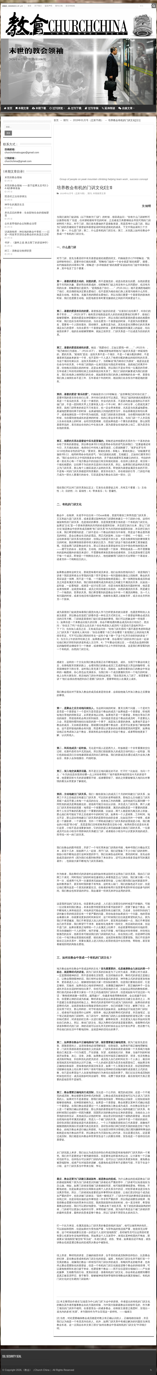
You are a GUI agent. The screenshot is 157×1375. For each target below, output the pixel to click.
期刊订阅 (59, 6)
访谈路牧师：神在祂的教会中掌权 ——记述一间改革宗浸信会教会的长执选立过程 (27, 233)
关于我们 (38, 6)
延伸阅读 (108, 108)
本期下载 (39, 108)
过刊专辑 (91, 108)
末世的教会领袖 (13, 177)
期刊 (65, 120)
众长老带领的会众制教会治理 (20, 223)
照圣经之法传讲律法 (16, 196)
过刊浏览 (56, 108)
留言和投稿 (70, 6)
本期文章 (22, 108)
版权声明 (48, 6)
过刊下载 (74, 108)
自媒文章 (125, 108)
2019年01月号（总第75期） (88, 120)
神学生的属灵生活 (14, 204)
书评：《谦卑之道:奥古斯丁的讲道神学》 (27, 242)
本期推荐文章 (99, 193)
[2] (129, 474)
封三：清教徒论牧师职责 (18, 250)
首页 (29, 6)
